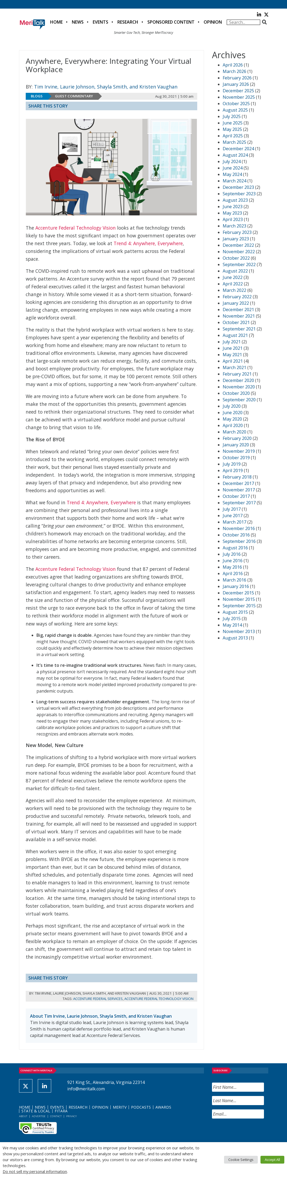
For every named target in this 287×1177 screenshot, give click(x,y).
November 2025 (239, 97)
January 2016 (236, 586)
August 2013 (235, 638)
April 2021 (233, 361)
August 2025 (235, 110)
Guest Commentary (74, 96)
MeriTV (119, 1107)
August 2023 (235, 200)
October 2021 (236, 322)
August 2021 (235, 335)
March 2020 (234, 432)
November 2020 (239, 387)
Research (127, 22)
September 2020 (239, 400)
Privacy (71, 1116)
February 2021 (237, 374)
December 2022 (238, 245)
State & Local (35, 1110)
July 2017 (232, 509)
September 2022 (239, 264)
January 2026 (236, 84)
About (23, 1116)
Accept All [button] (272, 1159)
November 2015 (239, 599)
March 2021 (234, 367)
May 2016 (232, 567)
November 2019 (239, 451)
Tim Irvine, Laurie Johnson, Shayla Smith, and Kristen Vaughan (105, 86)
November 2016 (239, 528)
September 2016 (239, 541)
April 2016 (233, 573)
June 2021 (233, 348)
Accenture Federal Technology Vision (75, 228)
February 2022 (237, 297)
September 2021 (239, 329)
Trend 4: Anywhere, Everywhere (148, 243)
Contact (56, 1116)
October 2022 (236, 258)
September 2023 (239, 194)
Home (56, 22)
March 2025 (234, 142)
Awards (163, 1107)
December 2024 (238, 149)
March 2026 (234, 71)
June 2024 (233, 168)
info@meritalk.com (86, 1089)
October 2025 (236, 103)
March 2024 (234, 181)
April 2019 (233, 470)
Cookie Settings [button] (241, 1159)
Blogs (37, 96)
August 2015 (235, 612)
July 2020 (232, 406)
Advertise (39, 1116)
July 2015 (232, 618)
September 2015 (239, 606)
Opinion (213, 22)
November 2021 (239, 316)
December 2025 (238, 91)
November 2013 (239, 631)
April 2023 (233, 219)
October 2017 (236, 496)
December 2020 (238, 380)
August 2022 (235, 271)
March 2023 (234, 226)
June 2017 (233, 515)
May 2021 (232, 355)
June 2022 (233, 277)
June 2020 (233, 412)
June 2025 (233, 123)
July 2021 (232, 342)
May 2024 (232, 174)
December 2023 (238, 187)
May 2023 (232, 213)
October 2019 (236, 458)
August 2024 (235, 155)
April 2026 (233, 65)
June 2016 (233, 561)
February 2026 (237, 78)
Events (100, 22)
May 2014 (232, 625)
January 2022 (236, 303)
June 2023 (233, 206)
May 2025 (232, 129)
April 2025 (233, 136)
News (78, 22)
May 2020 (232, 419)
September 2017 (239, 503)
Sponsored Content (171, 22)
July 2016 (232, 554)
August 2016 (235, 548)
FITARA (61, 1110)
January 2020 (236, 445)
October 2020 (236, 393)
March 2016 (234, 580)
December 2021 (238, 309)
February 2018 (237, 477)
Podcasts (141, 1107)
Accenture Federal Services (98, 998)
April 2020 (233, 425)
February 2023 (237, 232)
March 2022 (234, 290)
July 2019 (232, 464)
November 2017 (239, 490)
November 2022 (239, 252)
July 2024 (232, 161)
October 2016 (236, 535)
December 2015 (238, 593)
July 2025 (232, 116)
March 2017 (234, 522)
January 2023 (236, 239)
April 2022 (233, 284)
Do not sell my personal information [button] (35, 1171)
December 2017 (238, 483)
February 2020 (237, 438)
